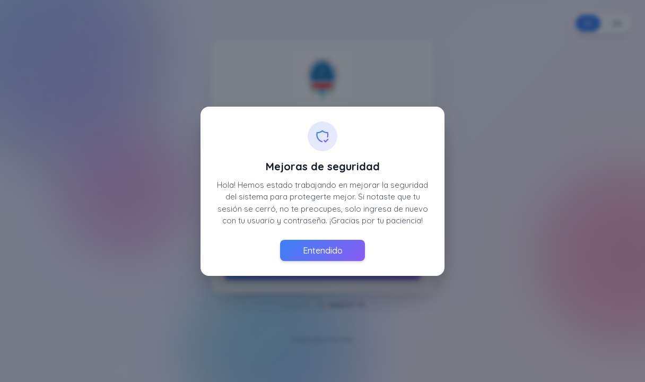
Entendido (323, 250)
